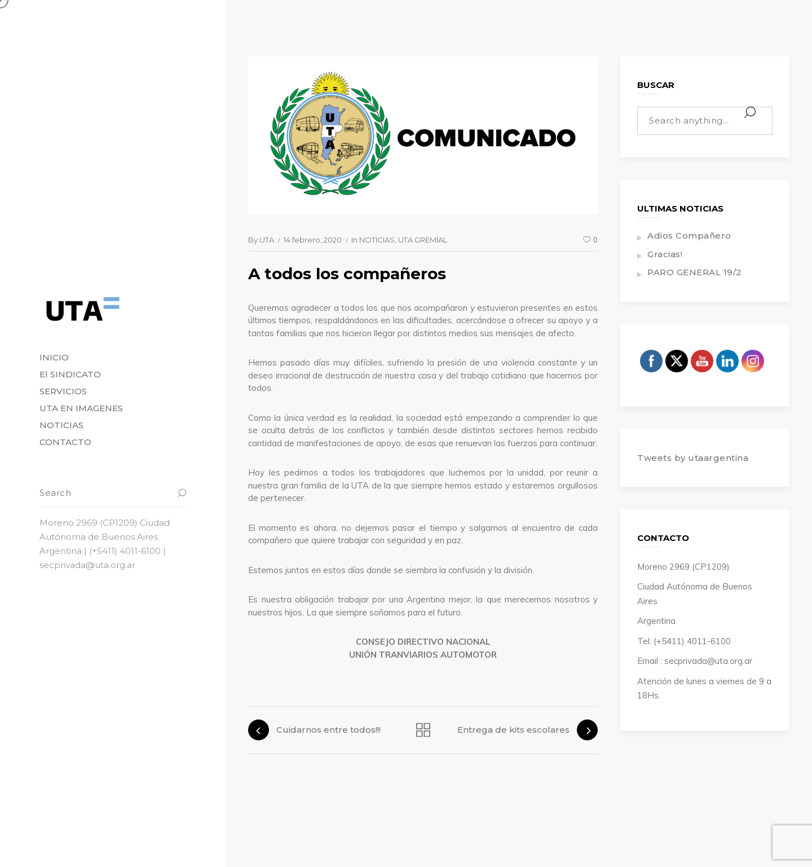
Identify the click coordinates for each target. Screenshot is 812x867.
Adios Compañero (689, 235)
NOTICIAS (377, 239)
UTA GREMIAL (422, 239)
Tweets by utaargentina (692, 457)
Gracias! (664, 254)
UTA (266, 239)
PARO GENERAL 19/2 (694, 272)
